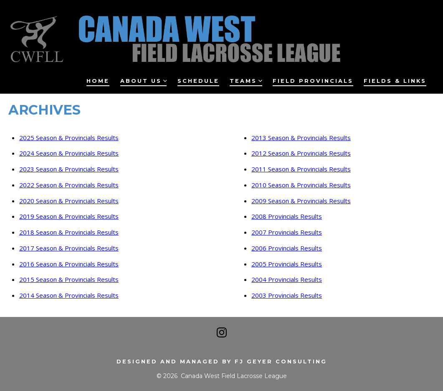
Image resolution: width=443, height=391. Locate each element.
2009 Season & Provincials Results (301, 201)
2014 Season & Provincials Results (69, 295)
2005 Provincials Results (286, 264)
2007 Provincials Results (286, 232)
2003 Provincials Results (286, 295)
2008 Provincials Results (286, 216)
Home (97, 81)
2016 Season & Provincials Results (69, 264)
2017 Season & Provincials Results (69, 248)
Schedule (198, 81)
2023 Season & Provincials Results (69, 169)
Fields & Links (395, 81)
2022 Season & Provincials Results (69, 185)
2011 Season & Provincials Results (301, 169)
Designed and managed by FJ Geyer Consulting (221, 361)
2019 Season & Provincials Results (69, 216)
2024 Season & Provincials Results (69, 153)
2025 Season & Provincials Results (69, 137)
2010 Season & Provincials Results (301, 185)
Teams (246, 81)
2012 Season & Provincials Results (301, 153)
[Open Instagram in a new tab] (221, 332)
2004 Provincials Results (286, 279)
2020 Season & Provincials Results (69, 201)
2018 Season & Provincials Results (69, 232)
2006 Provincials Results (286, 248)
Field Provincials (313, 81)
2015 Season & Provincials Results (69, 279)
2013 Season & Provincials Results (301, 137)
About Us (143, 81)
